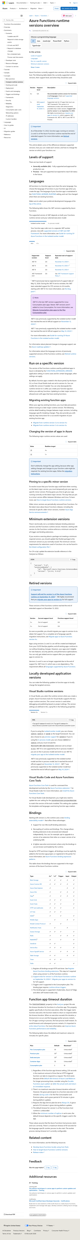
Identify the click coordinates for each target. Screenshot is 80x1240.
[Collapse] (21, 16)
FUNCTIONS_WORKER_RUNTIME (44, 194)
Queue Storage (35, 932)
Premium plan (34, 1053)
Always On (65, 1102)
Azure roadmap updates (40, 347)
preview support (50, 737)
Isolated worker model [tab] (38, 223)
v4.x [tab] (32, 243)
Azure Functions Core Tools (39, 785)
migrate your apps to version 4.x (49, 599)
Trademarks (17, 1234)
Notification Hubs (35, 928)
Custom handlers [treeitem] (11, 119)
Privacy (45, 1231)
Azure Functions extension (59, 788)
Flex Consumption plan (37, 1050)
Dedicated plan (35, 1057)
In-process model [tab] (53, 223)
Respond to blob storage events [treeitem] (15, 40)
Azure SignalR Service (37, 951)
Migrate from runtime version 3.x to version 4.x (50, 422)
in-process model (44, 740)
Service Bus (33, 948)
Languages (34, 58)
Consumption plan (36, 1065)
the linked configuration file (39, 547)
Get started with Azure (69, 8)
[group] (53, 569)
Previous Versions (18, 1231)
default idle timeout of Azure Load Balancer (59, 1078)
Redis (31, 936)
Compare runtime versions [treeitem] (14, 82)
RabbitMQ (33, 940)
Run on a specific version (39, 61)
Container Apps (35, 1061)
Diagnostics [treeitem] (9, 107)
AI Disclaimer (6, 1231)
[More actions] (76, 15)
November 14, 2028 (61, 262)
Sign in (75, 3)
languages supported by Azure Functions (60, 666)
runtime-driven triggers (57, 987)
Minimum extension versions (40, 64)
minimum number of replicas (51, 1113)
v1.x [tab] (37, 243)
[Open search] (70, 3)
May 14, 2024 (66, 331)
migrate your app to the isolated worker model (47, 754)
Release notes (38, 1152)
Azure (37, 16)
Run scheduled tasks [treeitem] (14, 54)
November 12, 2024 (51, 764)
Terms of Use (6, 1234)
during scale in (44, 1094)
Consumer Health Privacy (60, 1231)
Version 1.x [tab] (44, 712)
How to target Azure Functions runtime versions (54, 500)
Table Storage (34, 955)
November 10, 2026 (61, 266)
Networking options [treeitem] (12, 113)
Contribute (37, 1231)
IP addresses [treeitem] (10, 116)
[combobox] (13, 20)
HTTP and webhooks (36, 908)
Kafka (32, 916)
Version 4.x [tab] (34, 712)
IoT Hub (32, 912)
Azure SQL (33, 892)
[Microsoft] (3, 2)
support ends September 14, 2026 (41, 105)
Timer (32, 959)
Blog (28, 1231)
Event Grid (33, 900)
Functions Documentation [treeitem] (12, 24)
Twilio (32, 963)
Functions (44, 16)
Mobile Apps (34, 920)
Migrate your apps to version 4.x (63, 979)
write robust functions (37, 1026)
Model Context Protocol (37, 924)
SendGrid (33, 944)
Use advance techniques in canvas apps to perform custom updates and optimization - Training (52, 1189)
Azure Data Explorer (36, 888)
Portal (57, 8)
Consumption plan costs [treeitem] (13, 110)
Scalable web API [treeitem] (13, 36)
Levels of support (36, 56)
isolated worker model (52, 731)
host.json (60, 1004)
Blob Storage (34, 880)
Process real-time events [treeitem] (15, 57)
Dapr (31, 896)
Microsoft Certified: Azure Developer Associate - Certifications (49, 1201)
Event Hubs (33, 904)
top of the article (35, 204)
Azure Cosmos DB (36, 884)
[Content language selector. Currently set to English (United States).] (12, 1225)
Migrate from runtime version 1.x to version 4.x (50, 425)
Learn (31, 16)
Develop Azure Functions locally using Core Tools (51, 1147)
